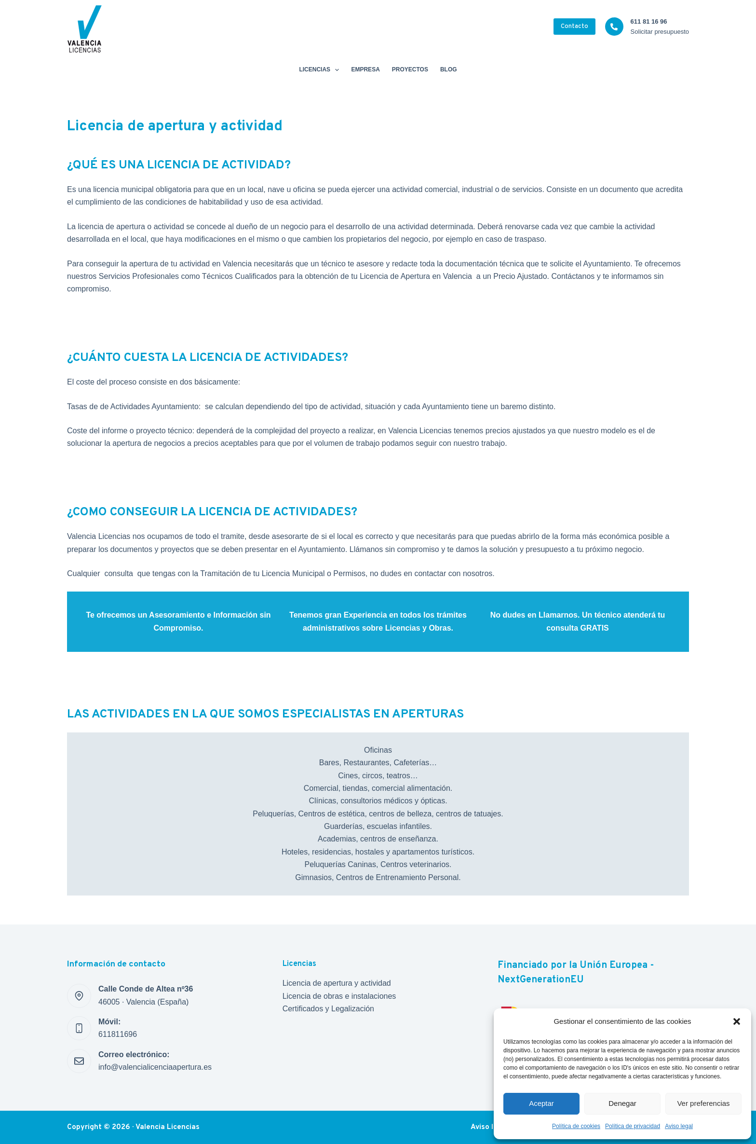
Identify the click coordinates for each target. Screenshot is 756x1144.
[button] (737, 1021)
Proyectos (410, 69)
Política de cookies (576, 1126)
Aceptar (541, 1103)
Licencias (321, 70)
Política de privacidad (632, 1126)
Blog (448, 69)
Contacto (574, 26)
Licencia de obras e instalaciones (339, 996)
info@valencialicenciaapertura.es (155, 1067)
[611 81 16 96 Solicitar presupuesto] (614, 26)
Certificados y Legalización (328, 1009)
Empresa (365, 69)
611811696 (117, 1034)
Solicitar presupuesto (660, 31)
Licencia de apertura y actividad (337, 983)
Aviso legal (679, 1126)
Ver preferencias (703, 1103)
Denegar (622, 1103)
